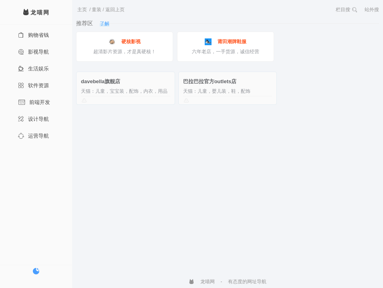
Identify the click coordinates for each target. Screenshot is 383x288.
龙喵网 (202, 281)
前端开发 (34, 102)
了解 (104, 23)
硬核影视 (125, 41)
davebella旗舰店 (100, 81)
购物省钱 (33, 35)
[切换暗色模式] (36, 271)
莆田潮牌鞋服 (225, 41)
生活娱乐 (33, 69)
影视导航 (33, 52)
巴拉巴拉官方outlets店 (210, 81)
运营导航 (33, 136)
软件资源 (33, 85)
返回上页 (115, 9)
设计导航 (33, 119)
